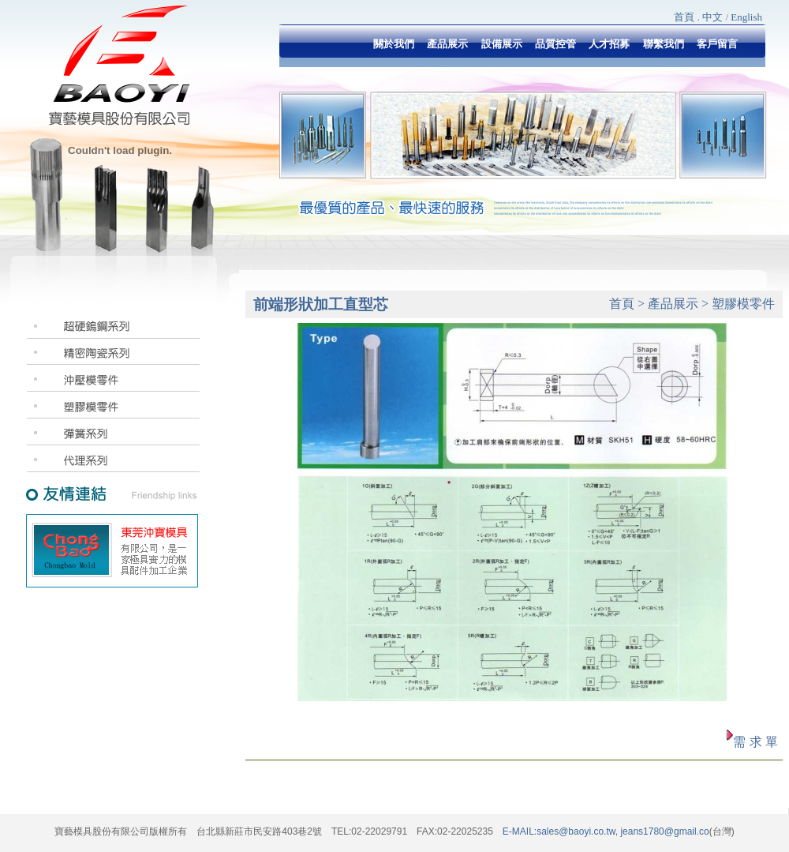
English (746, 17)
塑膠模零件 (743, 303)
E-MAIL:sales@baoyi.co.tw (559, 831)
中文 (712, 17)
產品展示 (673, 303)
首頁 (684, 17)
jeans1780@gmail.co (663, 831)
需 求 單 (755, 742)
